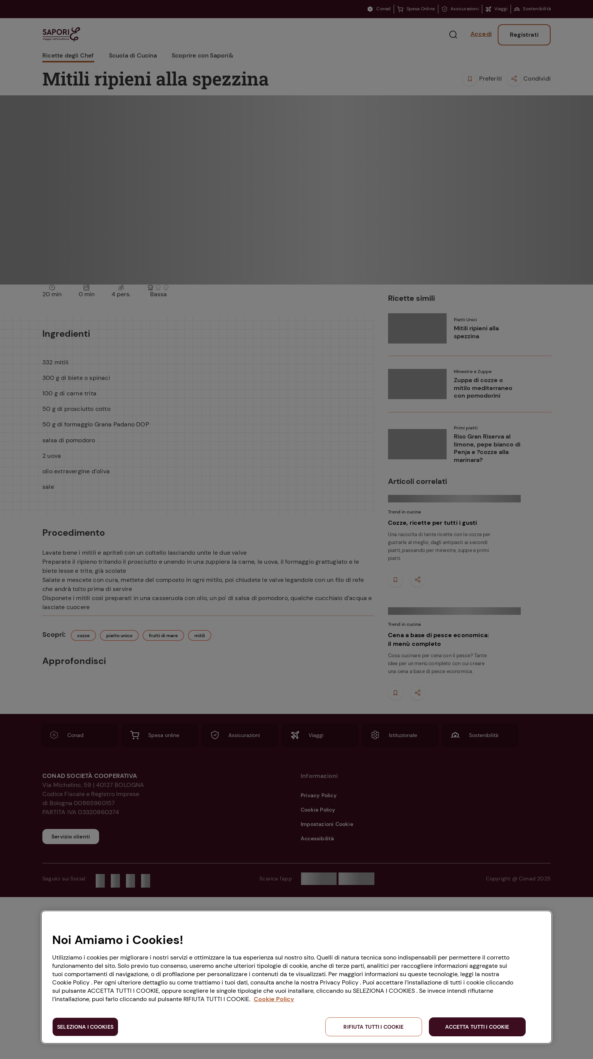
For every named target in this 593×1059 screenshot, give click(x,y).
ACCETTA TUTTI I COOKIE (477, 1026)
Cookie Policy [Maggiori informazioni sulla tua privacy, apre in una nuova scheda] (274, 999)
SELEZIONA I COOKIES (85, 1026)
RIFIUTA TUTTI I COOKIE (373, 1026)
